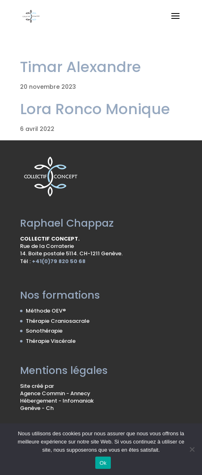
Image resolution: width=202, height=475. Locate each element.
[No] (192, 449)
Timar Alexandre (80, 66)
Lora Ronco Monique (95, 109)
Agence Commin (43, 393)
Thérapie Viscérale (51, 341)
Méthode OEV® (46, 311)
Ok (102, 463)
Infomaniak (78, 401)
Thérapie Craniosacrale (58, 321)
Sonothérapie (44, 331)
